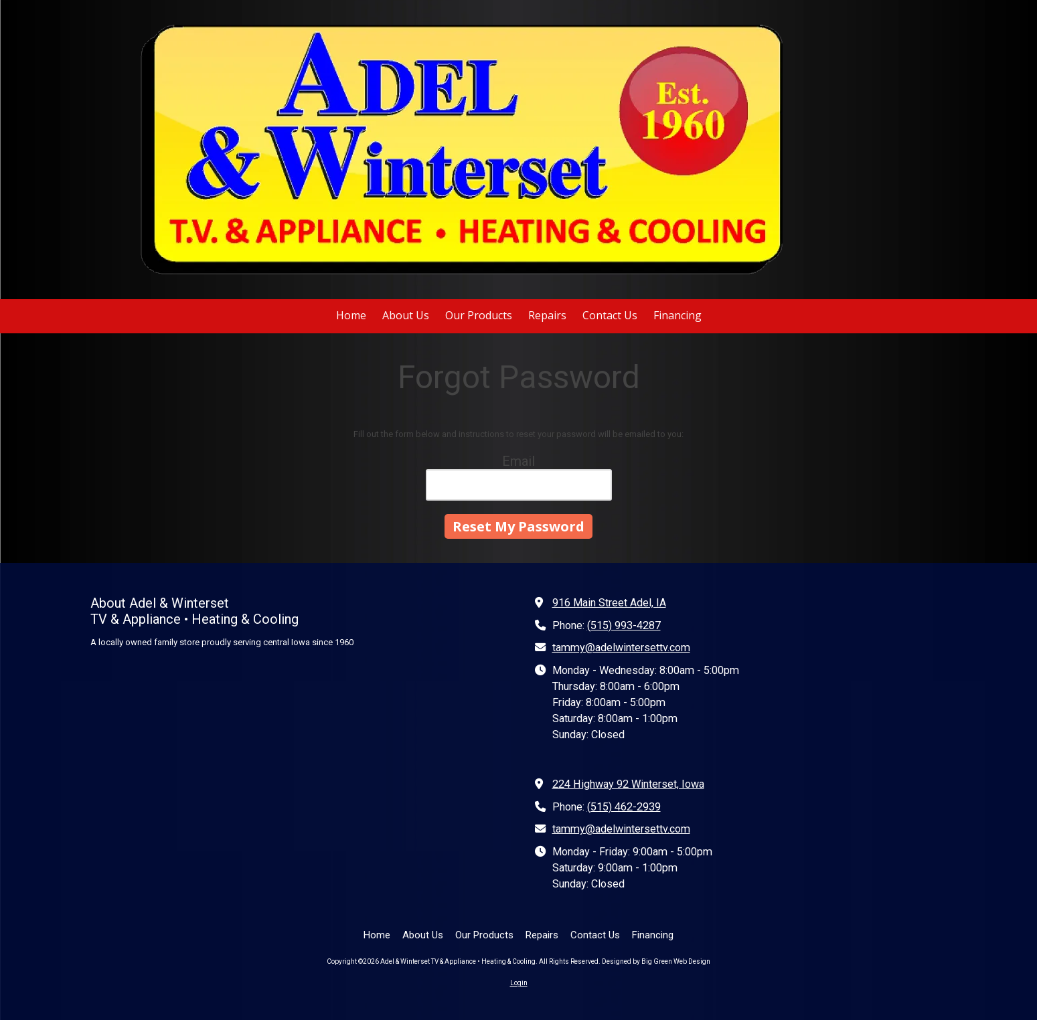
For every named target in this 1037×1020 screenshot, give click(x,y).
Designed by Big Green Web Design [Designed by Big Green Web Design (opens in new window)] (656, 961)
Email (518, 461)
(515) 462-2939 (624, 806)
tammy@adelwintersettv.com (621, 647)
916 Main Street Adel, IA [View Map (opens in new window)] (609, 602)
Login (519, 983)
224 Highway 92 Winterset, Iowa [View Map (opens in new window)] (628, 784)
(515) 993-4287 (624, 625)
